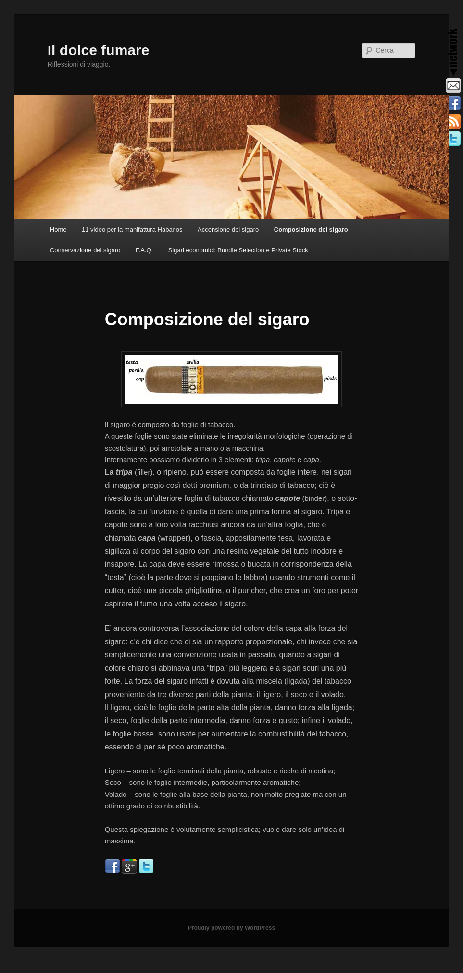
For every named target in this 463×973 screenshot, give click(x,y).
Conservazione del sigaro (85, 250)
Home (58, 229)
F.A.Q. (144, 250)
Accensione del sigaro (228, 229)
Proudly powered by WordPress (231, 928)
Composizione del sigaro (311, 229)
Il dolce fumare (99, 50)
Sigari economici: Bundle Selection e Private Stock (238, 250)
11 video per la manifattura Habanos (132, 229)
